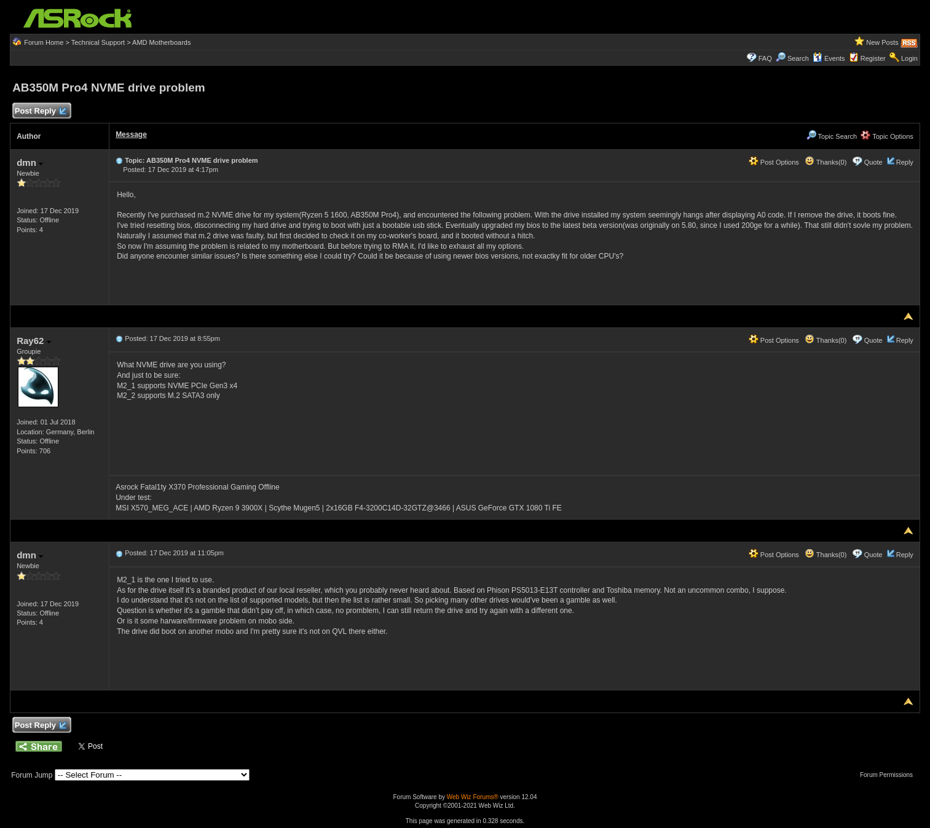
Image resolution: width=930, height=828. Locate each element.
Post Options (774, 162)
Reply (904, 162)
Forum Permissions (889, 774)
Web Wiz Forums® (472, 797)
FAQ (765, 58)
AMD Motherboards (161, 42)
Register (873, 58)
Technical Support (98, 42)
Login (909, 58)
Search (798, 58)
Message (131, 134)
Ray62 (33, 340)
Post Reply (40, 111)
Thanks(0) (825, 162)
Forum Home (43, 42)
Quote (873, 162)
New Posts (882, 42)
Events (829, 58)
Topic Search (831, 136)
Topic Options (887, 136)
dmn (30, 162)
